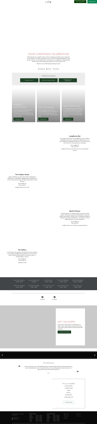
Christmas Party (29, 80)
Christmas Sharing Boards (48, 80)
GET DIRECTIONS (68, 402)
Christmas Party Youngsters (68, 80)
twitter (65, 418)
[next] (95, 355)
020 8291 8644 (68, 394)
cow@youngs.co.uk (68, 397)
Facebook (56, 69)
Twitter (48, 69)
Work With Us (78, 415)
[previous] (2, 355)
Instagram (41, 69)
